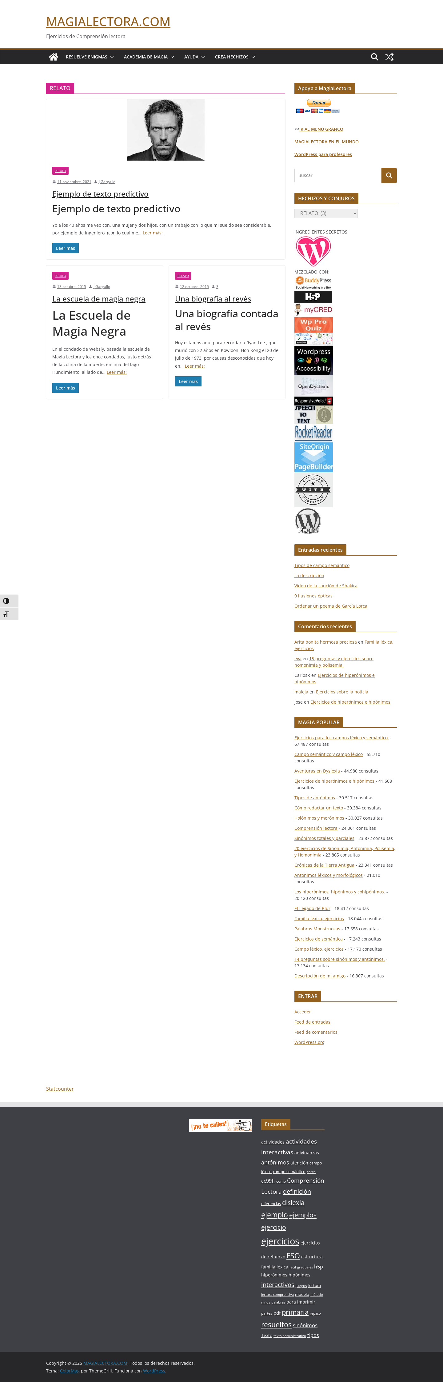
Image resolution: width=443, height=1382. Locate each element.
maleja (301, 692)
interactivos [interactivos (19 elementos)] (277, 1284)
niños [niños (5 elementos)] (265, 1302)
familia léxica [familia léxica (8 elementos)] (274, 1267)
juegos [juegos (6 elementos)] (301, 1285)
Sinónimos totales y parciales (324, 838)
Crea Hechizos (232, 57)
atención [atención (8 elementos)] (299, 1163)
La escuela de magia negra (99, 299)
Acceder (302, 1012)
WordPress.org (309, 1042)
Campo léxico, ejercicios (319, 949)
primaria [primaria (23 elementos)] (295, 1312)
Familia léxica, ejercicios (319, 918)
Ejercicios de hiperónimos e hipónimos (350, 702)
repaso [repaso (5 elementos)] (315, 1313)
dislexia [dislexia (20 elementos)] (293, 1202)
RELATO (60, 171)
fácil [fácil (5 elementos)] (292, 1267)
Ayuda (191, 57)
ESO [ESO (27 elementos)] (293, 1255)
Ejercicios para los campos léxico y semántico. (341, 738)
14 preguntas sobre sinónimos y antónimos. (339, 959)
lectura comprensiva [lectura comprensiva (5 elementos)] (277, 1294)
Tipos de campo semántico (321, 565)
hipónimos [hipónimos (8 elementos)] (299, 1275)
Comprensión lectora (315, 828)
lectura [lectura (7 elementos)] (314, 1285)
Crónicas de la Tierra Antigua (324, 865)
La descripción (309, 575)
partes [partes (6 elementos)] (266, 1313)
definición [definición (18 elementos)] (297, 1191)
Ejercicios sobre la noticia (342, 692)
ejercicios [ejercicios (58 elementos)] (280, 1241)
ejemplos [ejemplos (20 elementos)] (303, 1215)
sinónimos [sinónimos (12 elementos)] (305, 1325)
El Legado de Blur (312, 908)
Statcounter (60, 1088)
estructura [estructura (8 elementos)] (312, 1257)
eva (297, 658)
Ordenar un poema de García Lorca (330, 606)
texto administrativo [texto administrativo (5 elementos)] (289, 1336)
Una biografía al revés (213, 299)
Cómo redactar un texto (318, 808)
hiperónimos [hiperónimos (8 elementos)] (274, 1275)
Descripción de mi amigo (319, 976)
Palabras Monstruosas (317, 929)
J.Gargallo (107, 181)
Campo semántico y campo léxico (328, 754)
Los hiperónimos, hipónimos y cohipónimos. (339, 892)
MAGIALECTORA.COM (108, 21)
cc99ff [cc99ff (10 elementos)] (268, 1180)
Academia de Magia (146, 57)
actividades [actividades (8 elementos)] (273, 1142)
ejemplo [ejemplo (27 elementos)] (274, 1215)
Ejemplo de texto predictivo (100, 194)
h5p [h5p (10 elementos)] (318, 1266)
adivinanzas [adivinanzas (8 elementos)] (306, 1153)
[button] (110, 57)
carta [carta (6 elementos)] (311, 1171)
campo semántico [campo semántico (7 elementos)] (289, 1171)
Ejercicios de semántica (318, 939)
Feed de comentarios (315, 1032)
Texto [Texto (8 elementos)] (266, 1335)
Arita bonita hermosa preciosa (325, 642)
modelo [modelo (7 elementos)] (302, 1294)
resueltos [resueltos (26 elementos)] (276, 1324)
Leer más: (153, 233)
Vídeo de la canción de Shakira (325, 586)
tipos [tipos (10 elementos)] (313, 1335)
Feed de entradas (312, 1022)
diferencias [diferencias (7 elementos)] (271, 1203)
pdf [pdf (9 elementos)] (277, 1313)
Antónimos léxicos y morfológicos (328, 875)
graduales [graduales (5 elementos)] (305, 1267)
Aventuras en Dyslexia (317, 771)
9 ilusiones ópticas (313, 596)
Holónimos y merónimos (319, 818)
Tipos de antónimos (314, 798)
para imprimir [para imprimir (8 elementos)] (300, 1302)
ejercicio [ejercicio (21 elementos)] (273, 1227)
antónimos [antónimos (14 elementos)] (275, 1162)
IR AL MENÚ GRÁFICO (321, 129)
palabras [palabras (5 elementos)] (278, 1302)
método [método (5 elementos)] (316, 1294)
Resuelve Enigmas (86, 57)
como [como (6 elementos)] (281, 1181)
